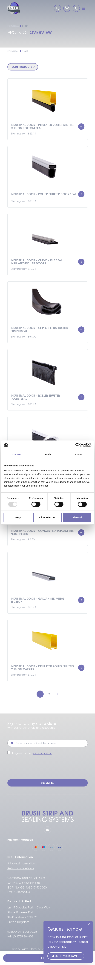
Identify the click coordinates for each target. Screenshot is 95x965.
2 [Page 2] (49, 694)
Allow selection (47, 517)
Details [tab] (48, 454)
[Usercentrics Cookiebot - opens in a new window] (77, 445)
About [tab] (78, 454)
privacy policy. (42, 753)
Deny (18, 517)
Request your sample (66, 956)
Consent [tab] (16, 454)
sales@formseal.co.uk (22, 931)
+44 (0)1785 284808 (20, 936)
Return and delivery (20, 868)
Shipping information (21, 863)
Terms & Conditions (42, 949)
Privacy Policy (20, 949)
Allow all (77, 517)
